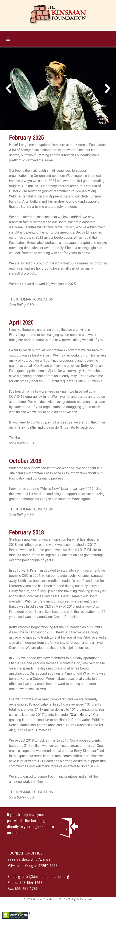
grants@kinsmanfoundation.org (43, 876)
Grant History (80, 715)
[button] (7, 38)
